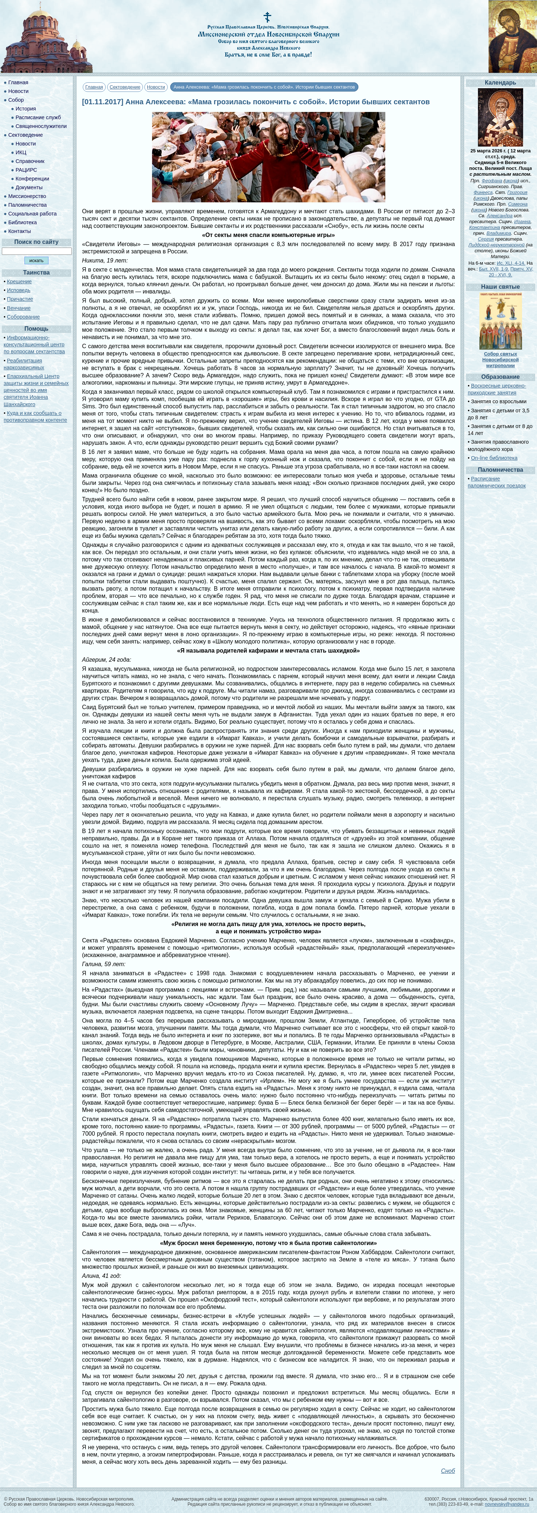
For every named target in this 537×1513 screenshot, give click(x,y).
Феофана (492, 180)
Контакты (19, 231)
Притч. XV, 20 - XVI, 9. (511, 271)
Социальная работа (32, 214)
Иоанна (522, 221)
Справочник (30, 161)
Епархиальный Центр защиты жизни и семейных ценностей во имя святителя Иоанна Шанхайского (36, 390)
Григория (517, 192)
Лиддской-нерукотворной (496, 245)
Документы (29, 187)
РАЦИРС (26, 170)
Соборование (23, 317)
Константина (484, 227)
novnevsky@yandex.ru (507, 1504)
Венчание (19, 308)
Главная (94, 87)
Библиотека (22, 222)
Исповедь (18, 290)
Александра (500, 215)
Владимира (499, 233)
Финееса (483, 192)
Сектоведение (125, 87)
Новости (156, 87)
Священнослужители (41, 126)
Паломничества (27, 205)
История (26, 109)
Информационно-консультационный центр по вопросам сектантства (34, 344)
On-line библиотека (494, 458)
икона (511, 180)
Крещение (19, 281)
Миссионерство (27, 196)
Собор (16, 100)
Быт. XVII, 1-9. (494, 269)
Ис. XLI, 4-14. (511, 263)
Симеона (518, 204)
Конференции (32, 179)
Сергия (486, 239)
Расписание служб (38, 117)
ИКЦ (21, 152)
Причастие (20, 299)
